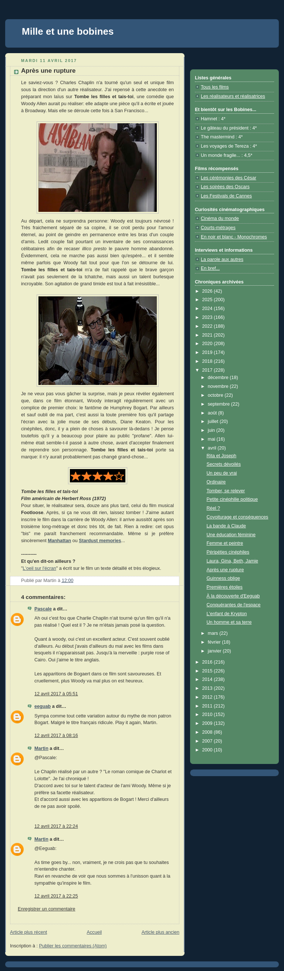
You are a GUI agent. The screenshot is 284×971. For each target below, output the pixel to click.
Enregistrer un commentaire (46, 909)
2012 (208, 697)
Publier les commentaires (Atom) (73, 945)
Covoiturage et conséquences (237, 517)
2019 (208, 352)
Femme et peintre (225, 543)
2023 (208, 317)
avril (213, 448)
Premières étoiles (225, 587)
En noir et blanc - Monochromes (234, 237)
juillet (214, 421)
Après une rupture (225, 569)
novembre (219, 386)
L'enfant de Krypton (227, 613)
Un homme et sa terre (229, 622)
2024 (208, 308)
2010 (208, 714)
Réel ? (213, 508)
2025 (208, 299)
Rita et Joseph (222, 455)
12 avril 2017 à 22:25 (56, 896)
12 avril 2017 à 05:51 (56, 693)
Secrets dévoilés (224, 464)
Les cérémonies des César (228, 177)
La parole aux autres (222, 259)
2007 (208, 741)
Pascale (43, 609)
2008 (208, 732)
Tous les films (215, 87)
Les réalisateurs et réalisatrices (233, 96)
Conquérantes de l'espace (234, 604)
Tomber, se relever (226, 490)
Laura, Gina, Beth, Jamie (232, 561)
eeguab (42, 706)
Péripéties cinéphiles (228, 552)
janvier (215, 651)
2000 (208, 750)
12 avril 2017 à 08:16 (56, 735)
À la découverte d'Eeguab (233, 596)
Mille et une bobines (68, 31)
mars (214, 633)
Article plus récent (28, 932)
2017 (208, 370)
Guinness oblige (223, 578)
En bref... (210, 268)
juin (212, 430)
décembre (219, 377)
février (215, 642)
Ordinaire (216, 482)
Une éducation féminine (231, 534)
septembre (219, 404)
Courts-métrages (218, 227)
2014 (208, 679)
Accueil (94, 932)
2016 (208, 662)
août (213, 413)
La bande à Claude (226, 525)
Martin (41, 748)
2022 (208, 326)
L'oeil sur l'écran (39, 568)
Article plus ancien (160, 932)
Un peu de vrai (222, 473)
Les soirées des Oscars (225, 186)
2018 (208, 361)
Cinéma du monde (220, 218)
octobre (216, 395)
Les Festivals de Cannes (226, 196)
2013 (208, 688)
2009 (208, 723)
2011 (208, 706)
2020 (208, 343)
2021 (208, 335)
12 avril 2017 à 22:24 (56, 826)
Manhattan (59, 540)
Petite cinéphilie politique (232, 499)
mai (212, 439)
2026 (208, 291)
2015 (208, 671)
